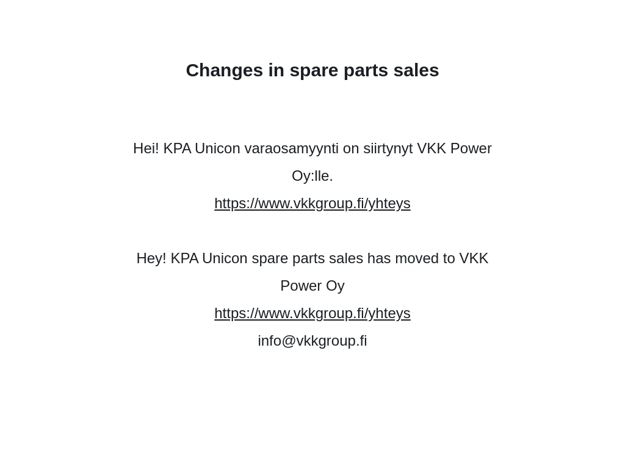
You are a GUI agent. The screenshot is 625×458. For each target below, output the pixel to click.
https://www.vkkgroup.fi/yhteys (312, 203)
